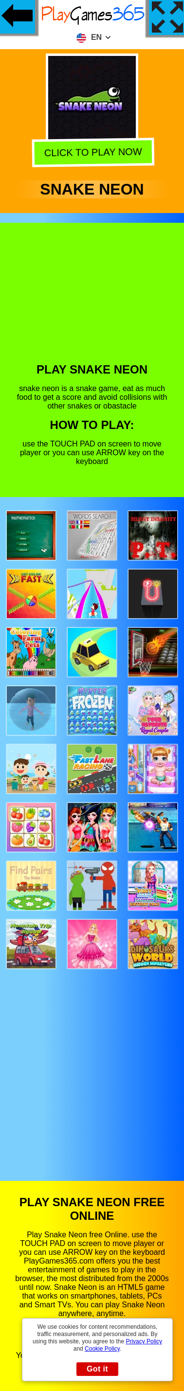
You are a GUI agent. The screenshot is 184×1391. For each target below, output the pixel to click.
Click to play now (92, 152)
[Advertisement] (91, 300)
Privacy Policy (144, 1341)
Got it (97, 1369)
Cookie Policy (102, 1348)
